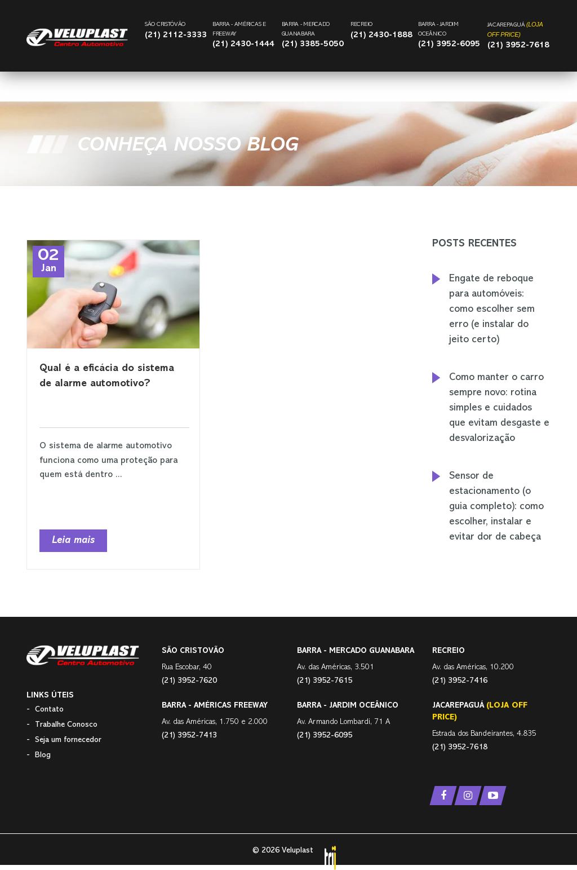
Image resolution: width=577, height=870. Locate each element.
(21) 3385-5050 (313, 44)
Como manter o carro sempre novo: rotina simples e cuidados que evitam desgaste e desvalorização (499, 408)
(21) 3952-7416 (459, 680)
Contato (49, 709)
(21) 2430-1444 (243, 44)
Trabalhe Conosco (66, 724)
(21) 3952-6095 (449, 44)
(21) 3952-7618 (518, 45)
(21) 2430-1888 (381, 35)
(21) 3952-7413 (189, 735)
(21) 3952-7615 (324, 680)
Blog (43, 755)
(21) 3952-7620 (189, 680)
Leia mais (73, 540)
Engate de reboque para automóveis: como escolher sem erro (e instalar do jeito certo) (492, 310)
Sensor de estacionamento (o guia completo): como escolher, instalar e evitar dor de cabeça (496, 507)
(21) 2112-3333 (176, 35)
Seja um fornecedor (68, 740)
